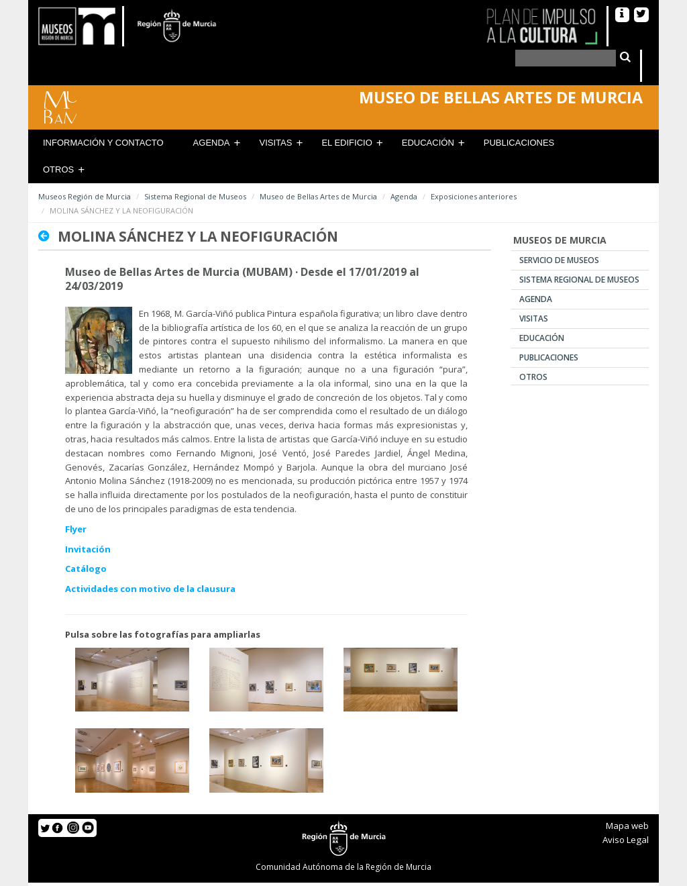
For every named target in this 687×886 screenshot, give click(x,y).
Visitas (276, 143)
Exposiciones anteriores (474, 196)
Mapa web (627, 826)
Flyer (76, 529)
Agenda (211, 143)
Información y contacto (103, 143)
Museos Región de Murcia (84, 196)
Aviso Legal (625, 840)
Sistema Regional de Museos (195, 196)
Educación (428, 143)
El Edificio (346, 143)
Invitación (88, 549)
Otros (58, 169)
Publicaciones (519, 143)
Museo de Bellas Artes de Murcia (318, 196)
